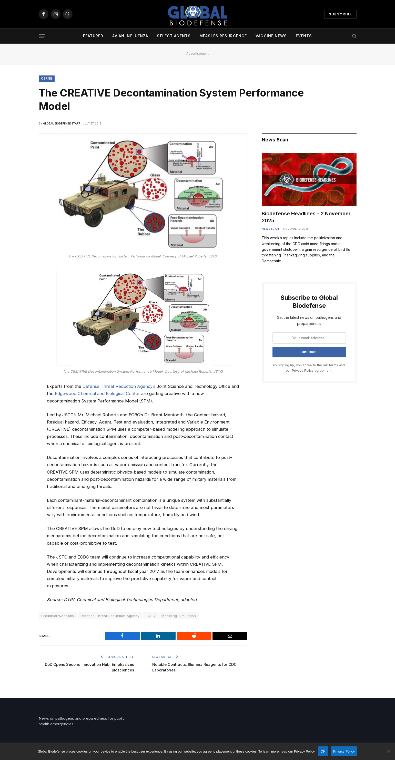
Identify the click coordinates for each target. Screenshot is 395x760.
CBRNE (46, 79)
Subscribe (340, 14)
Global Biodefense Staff (61, 123)
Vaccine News (271, 36)
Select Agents (174, 36)
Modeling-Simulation (178, 616)
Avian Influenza (130, 36)
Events (304, 36)
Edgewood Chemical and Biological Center (97, 393)
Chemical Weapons (57, 616)
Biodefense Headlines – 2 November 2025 (306, 217)
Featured (93, 36)
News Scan (270, 228)
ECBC (150, 616)
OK (322, 751)
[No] (388, 751)
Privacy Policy (302, 371)
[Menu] (42, 36)
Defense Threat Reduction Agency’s (119, 386)
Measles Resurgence (223, 36)
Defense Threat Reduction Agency (109, 616)
